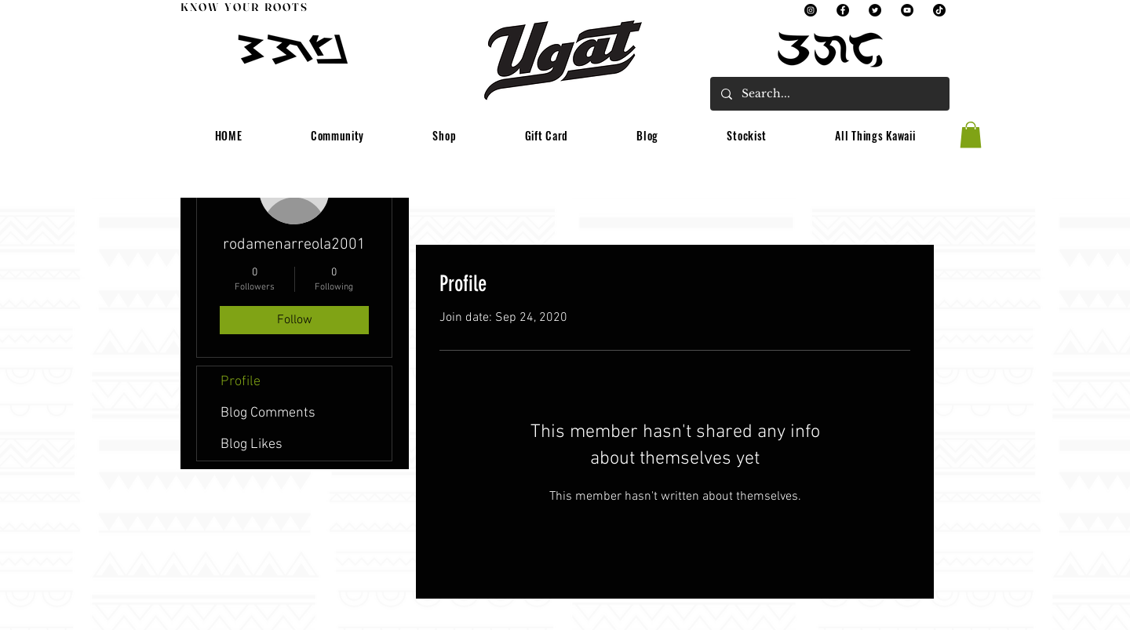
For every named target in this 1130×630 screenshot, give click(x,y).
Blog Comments (268, 413)
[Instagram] (810, 10)
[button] (337, 136)
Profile (241, 381)
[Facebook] (843, 10)
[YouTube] (907, 10)
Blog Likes (251, 444)
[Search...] (829, 94)
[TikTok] (939, 10)
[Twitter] (875, 10)
